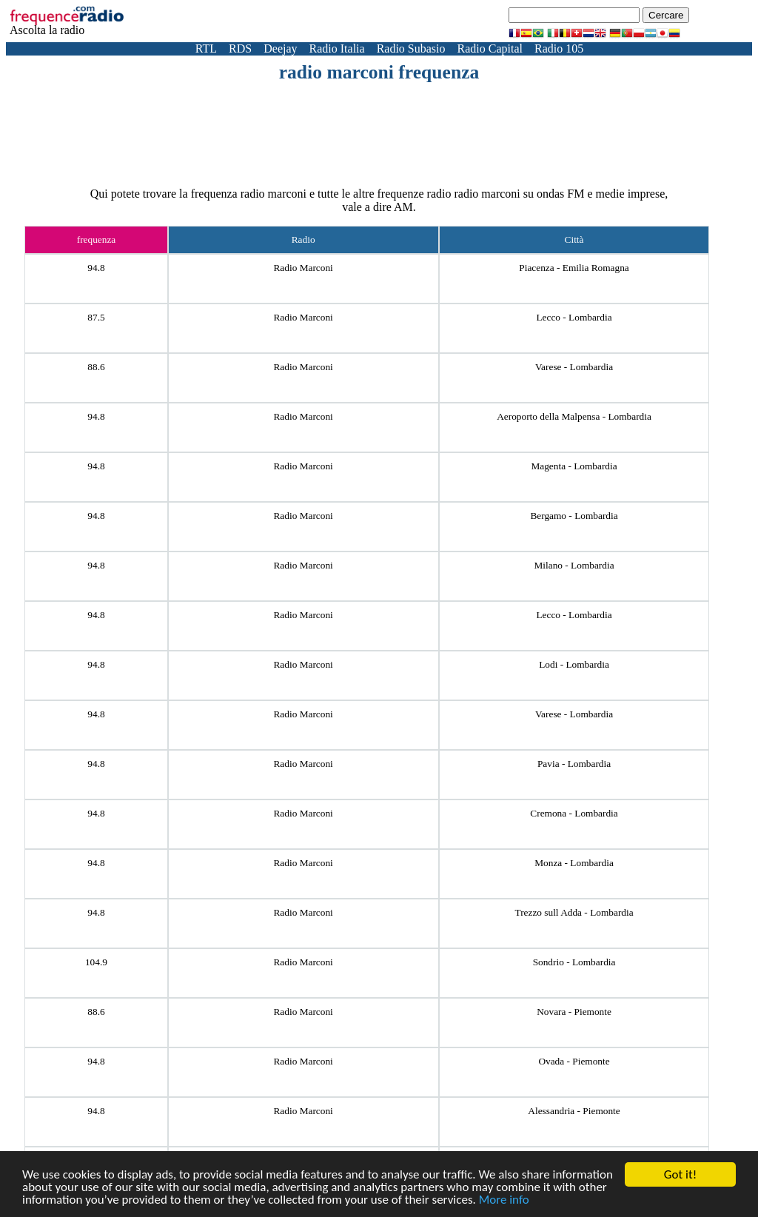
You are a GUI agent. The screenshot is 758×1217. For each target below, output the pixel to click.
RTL (206, 48)
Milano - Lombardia (574, 565)
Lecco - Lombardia (573, 317)
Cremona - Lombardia (573, 813)
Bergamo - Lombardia (573, 515)
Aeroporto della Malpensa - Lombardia (574, 416)
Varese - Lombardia (574, 366)
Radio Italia (337, 48)
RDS (240, 48)
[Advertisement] (379, 124)
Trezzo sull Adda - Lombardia (573, 912)
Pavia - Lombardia (574, 763)
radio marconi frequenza (379, 72)
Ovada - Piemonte (573, 1061)
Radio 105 (558, 48)
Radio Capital (490, 48)
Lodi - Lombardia (574, 664)
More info (504, 1200)
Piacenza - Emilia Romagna (573, 267)
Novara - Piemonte (574, 1011)
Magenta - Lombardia (574, 466)
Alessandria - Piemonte (574, 1110)
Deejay (280, 48)
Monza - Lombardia (574, 862)
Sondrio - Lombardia (574, 962)
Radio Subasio (411, 48)
